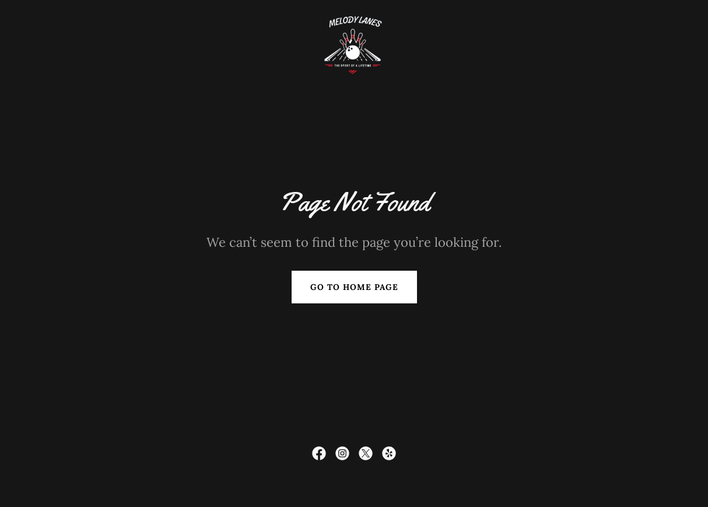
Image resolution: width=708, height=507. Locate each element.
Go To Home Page (354, 287)
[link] (353, 44)
